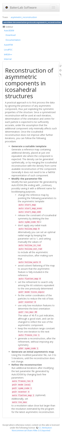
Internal (7, 59)
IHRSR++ (8, 54)
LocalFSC (8, 49)
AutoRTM (8, 44)
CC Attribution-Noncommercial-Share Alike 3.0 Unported (32, 429)
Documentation (13, 40)
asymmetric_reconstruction (24, 17)
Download (11, 35)
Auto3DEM (9, 30)
